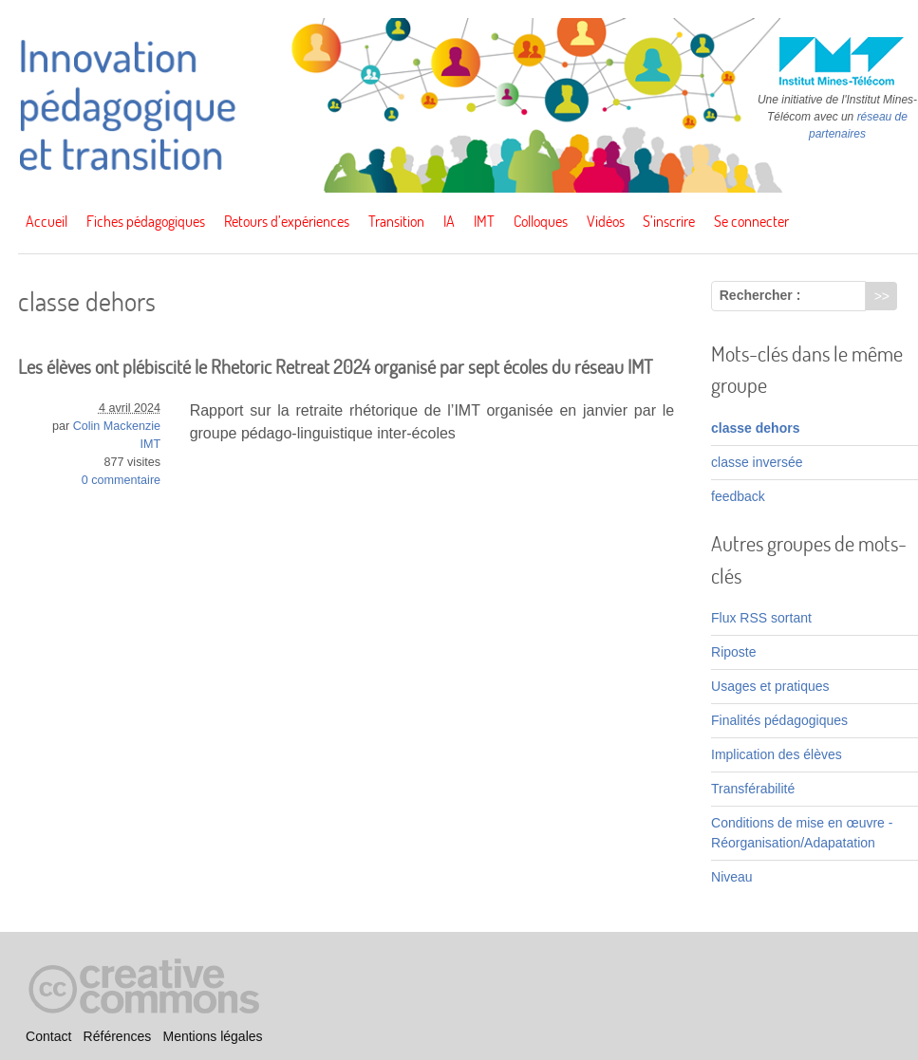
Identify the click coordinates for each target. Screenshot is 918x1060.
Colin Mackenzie (116, 426)
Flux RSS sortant (761, 617)
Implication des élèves (776, 754)
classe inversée (757, 462)
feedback (738, 496)
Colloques (541, 221)
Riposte (733, 652)
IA (449, 221)
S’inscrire (669, 221)
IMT (484, 221)
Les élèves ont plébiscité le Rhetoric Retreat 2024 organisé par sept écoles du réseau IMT (335, 367)
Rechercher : (760, 295)
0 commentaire (121, 480)
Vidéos (606, 221)
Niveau (732, 876)
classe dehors (755, 428)
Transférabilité (753, 788)
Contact (48, 1036)
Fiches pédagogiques (145, 221)
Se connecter (751, 221)
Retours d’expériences (286, 221)
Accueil (46, 221)
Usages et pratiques (770, 686)
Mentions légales (212, 1036)
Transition (396, 221)
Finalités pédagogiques (779, 720)
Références (118, 1036)
